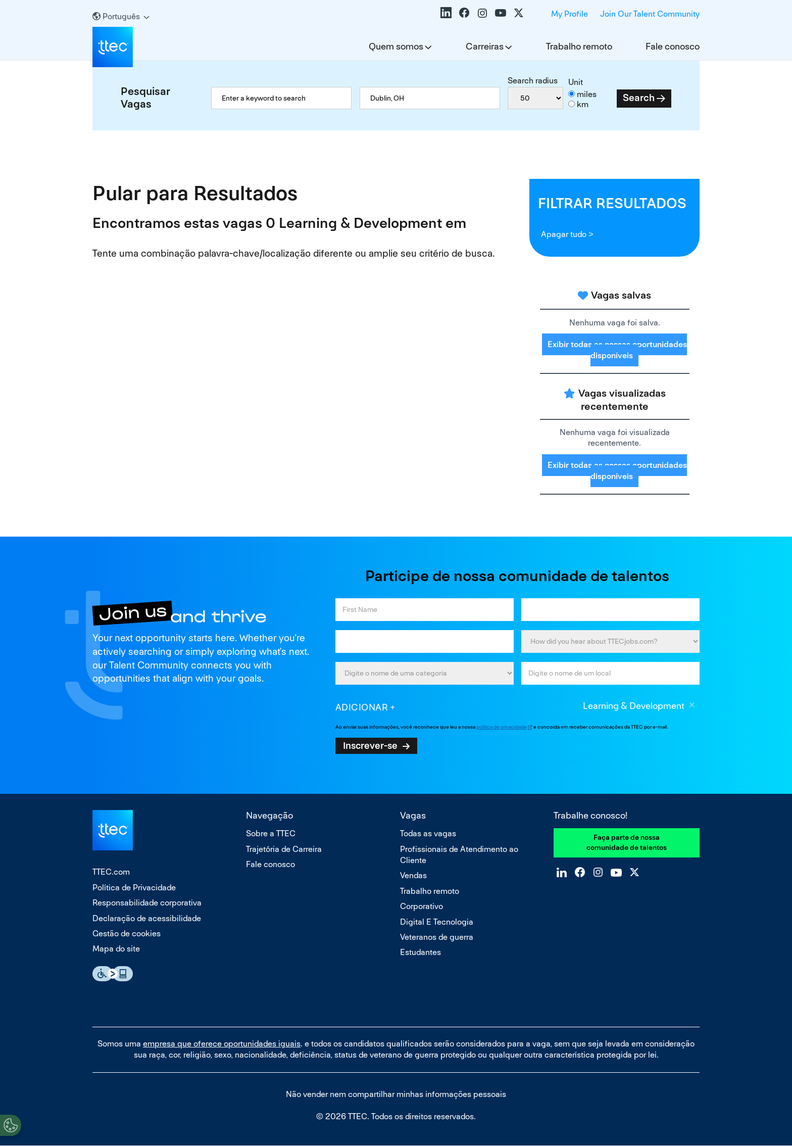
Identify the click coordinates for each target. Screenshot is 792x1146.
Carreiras (485, 46)
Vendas (413, 875)
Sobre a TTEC (270, 833)
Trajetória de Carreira (284, 849)
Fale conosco (673, 46)
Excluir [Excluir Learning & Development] (692, 706)
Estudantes (420, 952)
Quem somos (396, 46)
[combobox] (430, 98)
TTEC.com (111, 872)
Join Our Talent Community (650, 14)
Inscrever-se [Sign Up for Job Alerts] (370, 745)
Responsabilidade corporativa (147, 902)
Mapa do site (116, 948)
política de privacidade (501, 727)
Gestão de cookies (126, 933)
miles (587, 94)
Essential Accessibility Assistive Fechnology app (112, 973)
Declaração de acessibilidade (146, 918)
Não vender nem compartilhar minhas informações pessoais (396, 1094)
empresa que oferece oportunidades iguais (222, 1043)
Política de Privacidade (134, 887)
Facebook (464, 12)
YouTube (500, 12)
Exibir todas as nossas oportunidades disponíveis (617, 349)
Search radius (533, 80)
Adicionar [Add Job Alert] (361, 707)
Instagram (482, 12)
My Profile (569, 14)
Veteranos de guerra (436, 937)
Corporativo (421, 906)
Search (639, 97)
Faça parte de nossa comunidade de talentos (626, 842)
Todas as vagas (428, 833)
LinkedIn (446, 12)
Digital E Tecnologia (436, 922)
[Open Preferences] (10, 1125)
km (582, 104)
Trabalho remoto (579, 46)
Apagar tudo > (567, 234)
